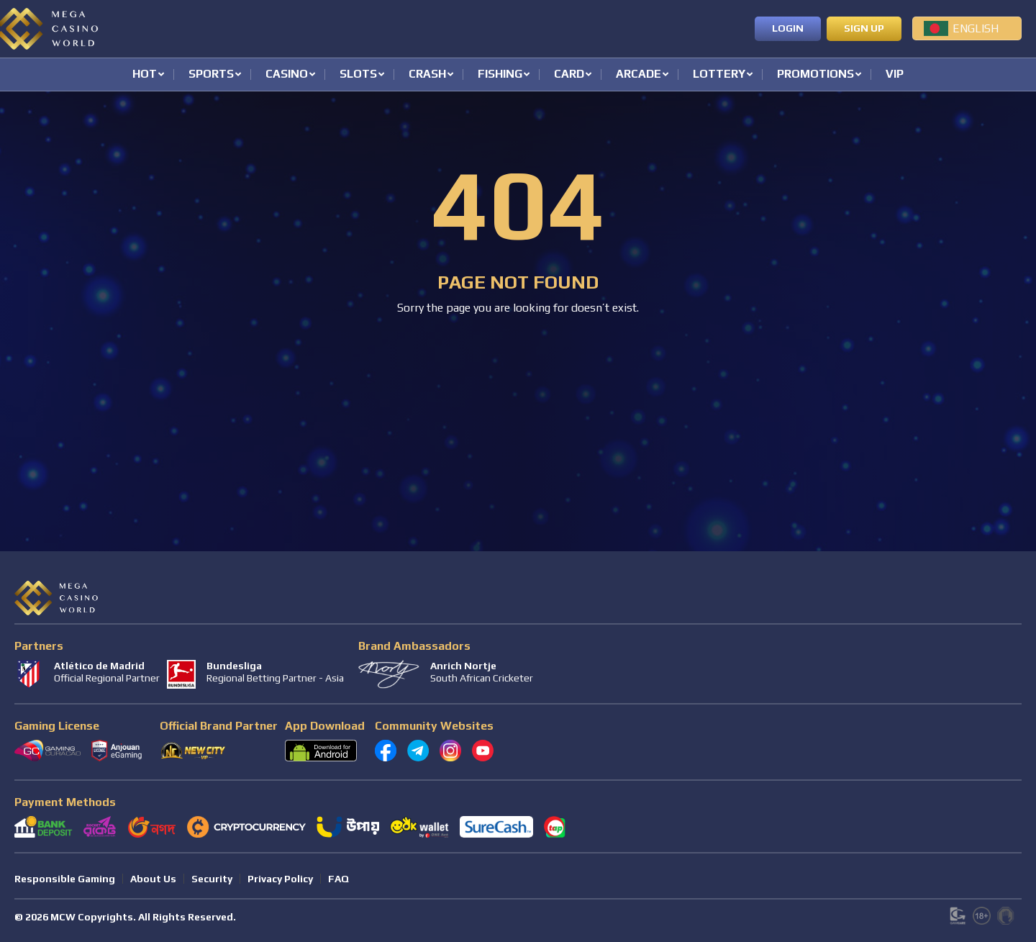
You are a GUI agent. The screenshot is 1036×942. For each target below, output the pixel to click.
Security (211, 879)
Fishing (500, 74)
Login (788, 28)
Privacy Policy (280, 879)
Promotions (815, 74)
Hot (144, 74)
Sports (211, 74)
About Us (153, 879)
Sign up (864, 28)
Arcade (638, 74)
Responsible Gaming (64, 879)
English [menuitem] (976, 28)
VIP (895, 74)
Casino (286, 74)
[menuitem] (967, 28)
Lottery (719, 74)
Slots (358, 74)
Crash (427, 74)
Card (569, 74)
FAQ (338, 879)
